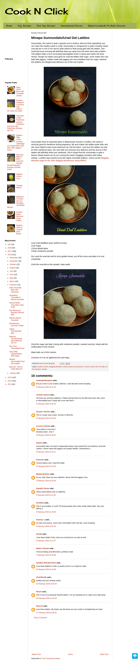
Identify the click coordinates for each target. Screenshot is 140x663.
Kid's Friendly (99, 367)
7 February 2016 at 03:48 (46, 555)
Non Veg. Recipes (46, 25)
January (13, 373)
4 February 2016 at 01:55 (46, 404)
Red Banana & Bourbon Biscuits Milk (16, 312)
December (14, 258)
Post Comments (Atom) (51, 658)
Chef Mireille (41, 577)
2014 (10, 381)
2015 (10, 377)
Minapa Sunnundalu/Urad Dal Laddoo (17, 361)
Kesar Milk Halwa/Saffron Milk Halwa (15, 354)
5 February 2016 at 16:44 (46, 512)
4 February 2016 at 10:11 (46, 452)
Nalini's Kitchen (42, 548)
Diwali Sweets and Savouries (73, 367)
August (13, 268)
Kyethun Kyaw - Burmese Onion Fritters (19, 216)
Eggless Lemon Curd (19, 176)
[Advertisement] (70, 636)
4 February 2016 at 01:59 (46, 418)
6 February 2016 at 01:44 (46, 526)
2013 (10, 384)
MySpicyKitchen (43, 474)
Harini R (39, 606)
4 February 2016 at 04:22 (46, 435)
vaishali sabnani (43, 395)
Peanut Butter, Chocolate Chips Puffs (16, 305)
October (13, 264)
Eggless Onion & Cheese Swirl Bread (19, 229)
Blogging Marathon (55, 367)
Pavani (39, 592)
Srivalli (39, 534)
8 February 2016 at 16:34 (46, 569)
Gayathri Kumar (42, 488)
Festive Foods (89, 367)
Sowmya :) (40, 520)
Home (9, 25)
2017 (10, 251)
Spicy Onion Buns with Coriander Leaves (20, 91)
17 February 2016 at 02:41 (46, 613)
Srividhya (40, 503)
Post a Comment (40, 618)
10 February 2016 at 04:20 (46, 584)
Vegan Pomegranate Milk (15, 331)
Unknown (40, 460)
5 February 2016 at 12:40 (46, 495)
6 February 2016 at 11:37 (46, 541)
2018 (10, 248)
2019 (10, 244)
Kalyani (39, 443)
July (11, 271)
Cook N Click (36, 11)
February (13, 285)
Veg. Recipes (24, 25)
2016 (10, 255)
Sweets (44, 369)
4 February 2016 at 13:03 (46, 466)
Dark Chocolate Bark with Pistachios (15, 290)
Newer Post (36, 654)
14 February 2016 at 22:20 (46, 598)
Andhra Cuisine (43, 367)
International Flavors (72, 25)
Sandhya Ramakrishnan (46, 563)
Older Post (104, 654)
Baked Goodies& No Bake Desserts (106, 25)
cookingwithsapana (44, 380)
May (12, 278)
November (14, 261)
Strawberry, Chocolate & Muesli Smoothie (16, 297)
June (12, 274)
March (12, 281)
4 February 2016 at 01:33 (46, 387)
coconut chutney (43, 426)
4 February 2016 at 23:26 (46, 481)
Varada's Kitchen (43, 412)
